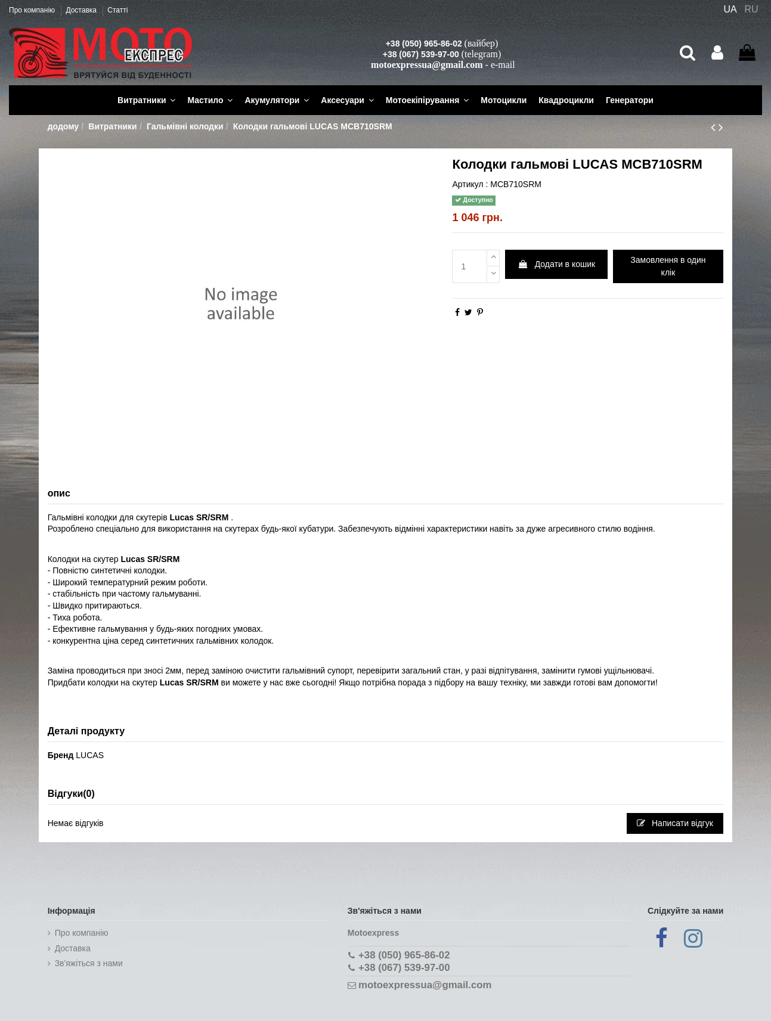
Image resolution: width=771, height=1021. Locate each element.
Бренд (61, 755)
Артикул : (470, 184)
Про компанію (33, 10)
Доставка (82, 10)
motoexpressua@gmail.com (426, 65)
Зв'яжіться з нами (89, 963)
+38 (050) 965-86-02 (424, 43)
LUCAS (90, 755)
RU (751, 9)
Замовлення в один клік (667, 266)
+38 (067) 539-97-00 (421, 54)
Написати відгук (675, 823)
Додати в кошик (556, 264)
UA (729, 9)
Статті (117, 10)
